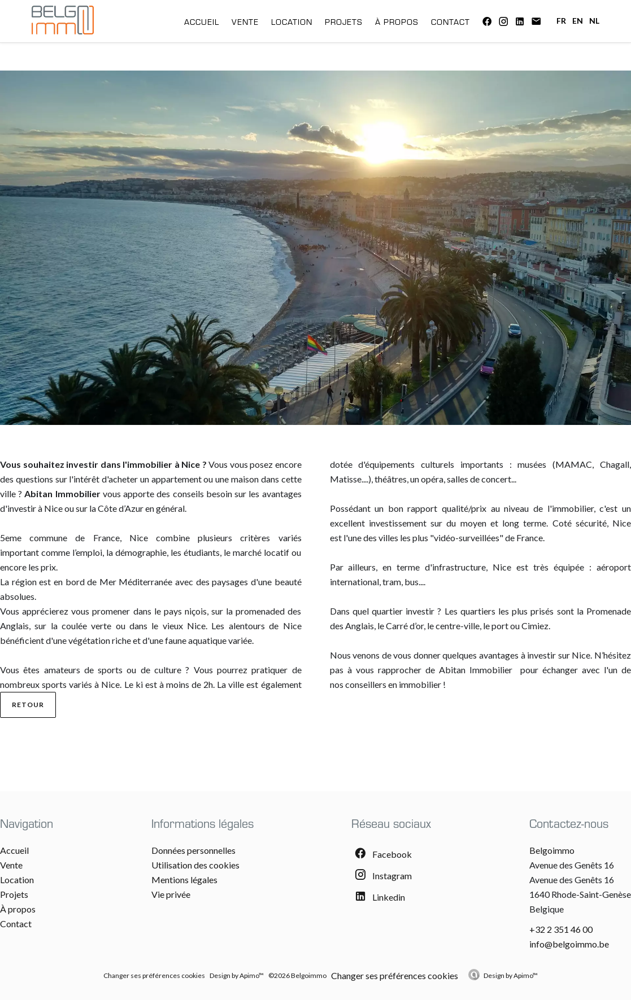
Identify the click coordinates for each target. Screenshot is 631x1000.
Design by (511, 975)
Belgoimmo (552, 850)
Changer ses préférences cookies (154, 975)
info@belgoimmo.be (569, 943)
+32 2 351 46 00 (561, 929)
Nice (138, 537)
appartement (176, 478)
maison (246, 478)
